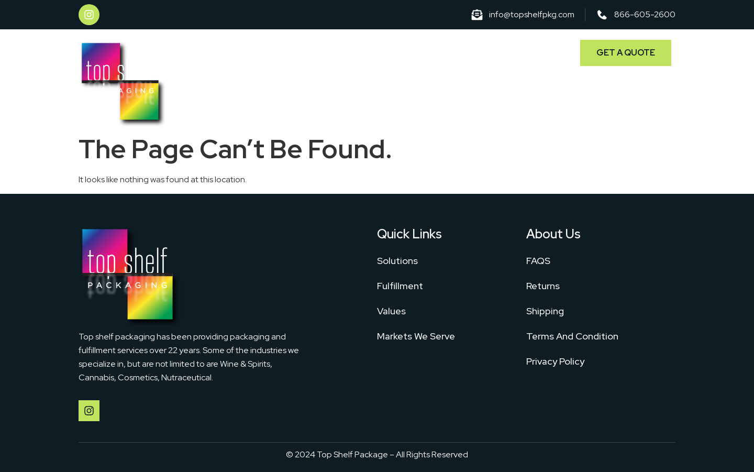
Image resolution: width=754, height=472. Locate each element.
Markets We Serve (512, 51)
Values (391, 311)
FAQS (538, 261)
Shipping (545, 311)
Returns (543, 286)
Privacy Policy (555, 361)
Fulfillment (434, 51)
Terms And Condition (572, 336)
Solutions (373, 51)
